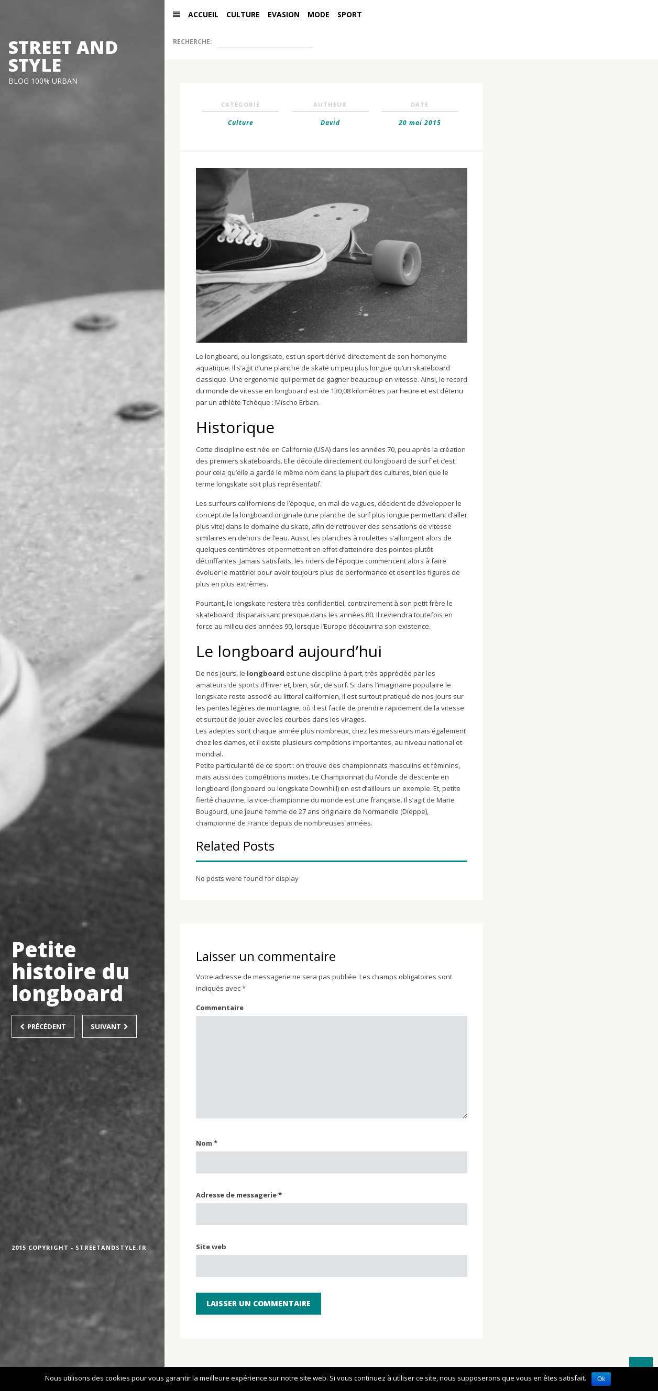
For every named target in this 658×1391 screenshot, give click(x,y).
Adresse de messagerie (239, 1224)
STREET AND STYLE (63, 56)
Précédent (43, 1026)
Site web (211, 1276)
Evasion (291, 29)
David (330, 151)
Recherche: (200, 56)
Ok (601, 1379)
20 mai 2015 (420, 151)
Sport (357, 29)
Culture (250, 29)
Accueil (210, 29)
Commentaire (220, 1037)
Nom (206, 1172)
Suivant (109, 1026)
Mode (326, 29)
